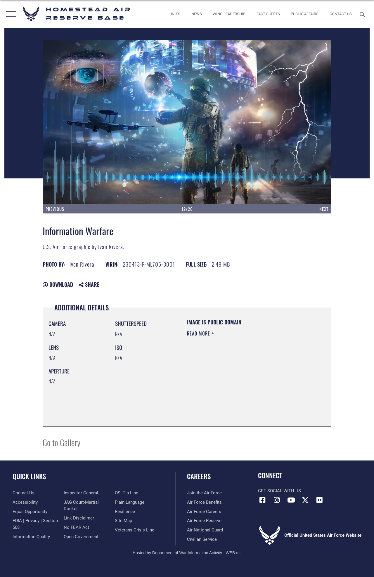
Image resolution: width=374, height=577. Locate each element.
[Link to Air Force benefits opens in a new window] (204, 502)
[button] (9, 14)
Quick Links (29, 476)
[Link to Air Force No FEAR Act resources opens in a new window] (76, 527)
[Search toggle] (363, 14)
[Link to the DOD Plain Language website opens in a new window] (129, 502)
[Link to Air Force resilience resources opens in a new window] (125, 511)
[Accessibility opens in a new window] (25, 502)
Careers (199, 476)
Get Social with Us (279, 490)
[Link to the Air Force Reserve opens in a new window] (204, 520)
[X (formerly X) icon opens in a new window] (305, 500)
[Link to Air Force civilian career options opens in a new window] (202, 539)
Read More (199, 333)
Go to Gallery (61, 442)
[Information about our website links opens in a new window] (79, 518)
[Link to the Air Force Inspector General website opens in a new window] (81, 493)
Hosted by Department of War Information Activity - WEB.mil (187, 552)
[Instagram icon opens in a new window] (276, 500)
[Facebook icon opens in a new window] (262, 500)
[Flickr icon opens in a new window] (319, 500)
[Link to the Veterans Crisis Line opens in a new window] (134, 530)
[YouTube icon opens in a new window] (291, 500)
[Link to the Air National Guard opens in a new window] (205, 530)
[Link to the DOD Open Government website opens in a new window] (81, 536)
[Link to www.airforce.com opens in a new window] (204, 493)
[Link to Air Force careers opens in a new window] (204, 511)
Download (58, 284)
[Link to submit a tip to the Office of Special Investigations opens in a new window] (126, 493)
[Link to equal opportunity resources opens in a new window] (30, 511)
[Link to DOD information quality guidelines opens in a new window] (31, 536)
